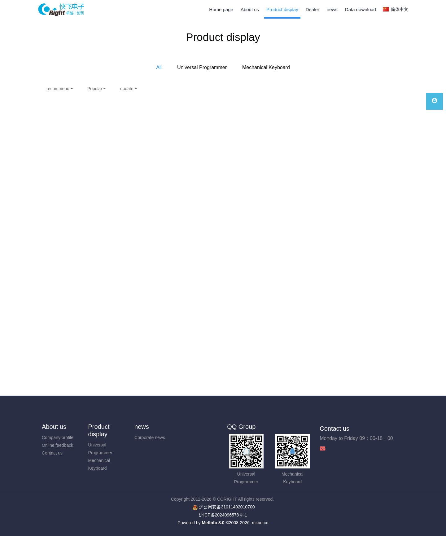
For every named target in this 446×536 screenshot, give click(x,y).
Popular (97, 88)
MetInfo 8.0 (213, 522)
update (129, 88)
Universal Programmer (202, 67)
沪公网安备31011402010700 (227, 506)
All (159, 67)
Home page (221, 9)
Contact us (52, 452)
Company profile (57, 437)
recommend (60, 88)
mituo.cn (260, 522)
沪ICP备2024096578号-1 (223, 514)
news (141, 426)
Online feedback (57, 445)
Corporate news (149, 437)
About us (54, 426)
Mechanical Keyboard (266, 67)
